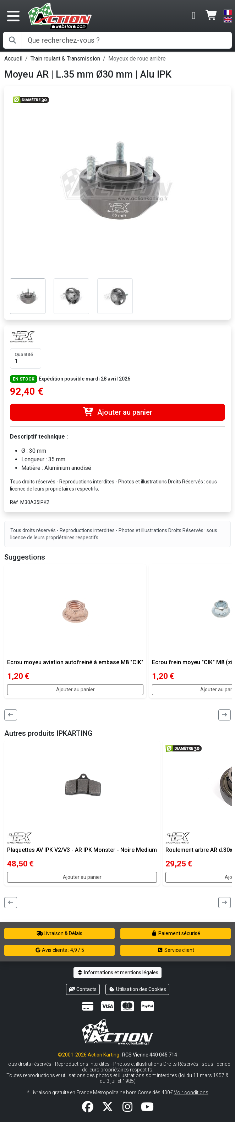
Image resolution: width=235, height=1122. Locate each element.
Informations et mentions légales (117, 972)
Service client (175, 950)
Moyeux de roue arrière (137, 58)
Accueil (13, 58)
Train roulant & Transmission (65, 58)
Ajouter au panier (117, 412)
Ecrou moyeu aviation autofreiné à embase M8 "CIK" (75, 662)
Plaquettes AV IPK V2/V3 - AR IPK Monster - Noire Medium (82, 849)
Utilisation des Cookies (137, 989)
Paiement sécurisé (175, 933)
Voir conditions (191, 1092)
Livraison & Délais (60, 933)
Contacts (83, 989)
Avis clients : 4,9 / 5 (59, 950)
